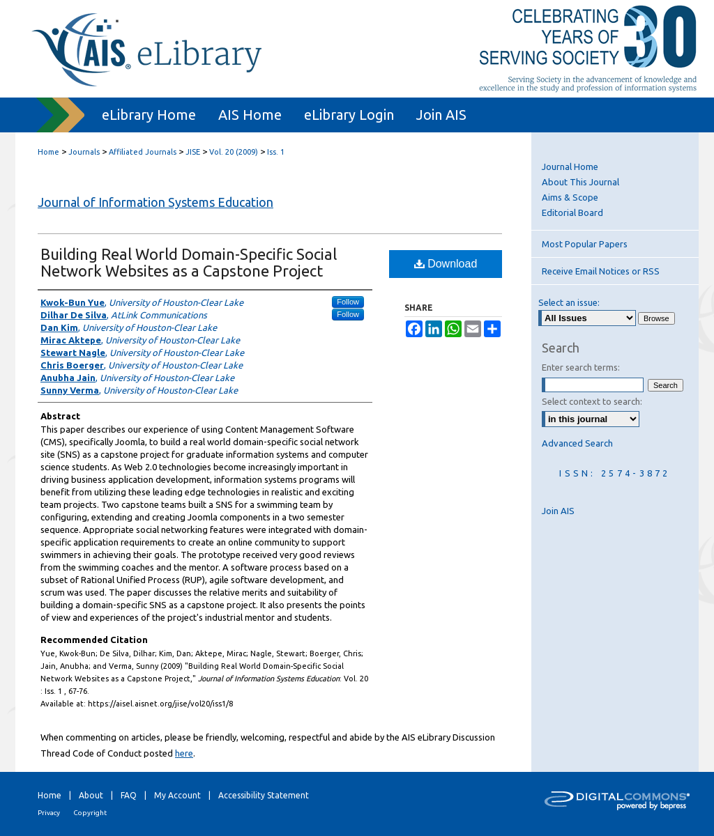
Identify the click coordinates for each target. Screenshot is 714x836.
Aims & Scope (570, 197)
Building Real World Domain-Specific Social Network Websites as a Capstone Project (188, 262)
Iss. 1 (275, 152)
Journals (84, 152)
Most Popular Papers (585, 244)
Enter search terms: (581, 367)
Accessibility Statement (263, 795)
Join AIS (558, 511)
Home (48, 152)
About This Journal (580, 182)
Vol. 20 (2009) (233, 152)
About (91, 795)
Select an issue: (569, 302)
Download (446, 264)
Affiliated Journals (142, 152)
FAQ (129, 795)
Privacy (49, 812)
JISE (192, 152)
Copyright (90, 812)
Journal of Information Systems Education (155, 202)
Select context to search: (592, 401)
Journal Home (570, 166)
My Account (177, 795)
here (184, 753)
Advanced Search (577, 443)
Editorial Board (572, 212)
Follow (348, 301)
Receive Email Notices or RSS (601, 271)
